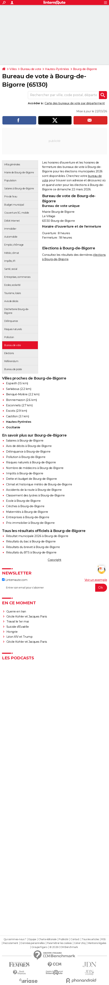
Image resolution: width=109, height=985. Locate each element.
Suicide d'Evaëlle (17, 627)
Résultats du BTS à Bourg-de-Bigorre (31, 552)
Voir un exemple (96, 580)
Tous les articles (90, 939)
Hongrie (12, 632)
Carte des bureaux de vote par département (75, 103)
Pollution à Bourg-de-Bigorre (25, 457)
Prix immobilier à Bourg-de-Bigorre (30, 523)
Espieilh (11, 383)
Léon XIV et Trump (19, 637)
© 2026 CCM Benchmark (63, 947)
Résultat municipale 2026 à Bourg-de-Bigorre (37, 536)
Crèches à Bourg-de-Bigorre (25, 506)
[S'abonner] (54, 588)
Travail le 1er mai (17, 621)
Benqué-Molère (17, 394)
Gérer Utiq (79, 943)
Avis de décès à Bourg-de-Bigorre (28, 446)
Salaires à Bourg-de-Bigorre (24, 440)
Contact (75, 939)
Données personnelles (32, 943)
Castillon (12, 416)
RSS (103, 939)
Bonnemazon (15, 400)
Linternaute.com (14, 580)
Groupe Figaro (39, 947)
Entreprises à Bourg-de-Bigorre (27, 517)
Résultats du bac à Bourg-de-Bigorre (31, 541)
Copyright (54, 560)
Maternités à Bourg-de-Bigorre (27, 512)
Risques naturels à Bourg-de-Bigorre (31, 462)
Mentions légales (97, 943)
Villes (13, 69)
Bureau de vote (30, 69)
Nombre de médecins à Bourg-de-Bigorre (35, 468)
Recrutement (10, 943)
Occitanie (13, 427)
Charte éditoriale (47, 939)
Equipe (32, 939)
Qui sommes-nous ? (15, 939)
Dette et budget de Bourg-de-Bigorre (31, 479)
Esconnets (13, 405)
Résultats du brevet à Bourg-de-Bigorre (33, 547)
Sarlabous (12, 389)
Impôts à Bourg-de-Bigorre (24, 473)
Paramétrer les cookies (59, 943)
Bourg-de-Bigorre (85, 69)
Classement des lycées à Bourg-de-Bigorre (35, 495)
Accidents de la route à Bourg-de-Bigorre (34, 490)
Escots (10, 411)
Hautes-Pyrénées (57, 69)
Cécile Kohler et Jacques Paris (26, 616)
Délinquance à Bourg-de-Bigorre (28, 451)
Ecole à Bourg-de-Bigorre (23, 501)
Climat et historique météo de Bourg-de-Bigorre (39, 484)
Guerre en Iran (16, 611)
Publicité (63, 939)
